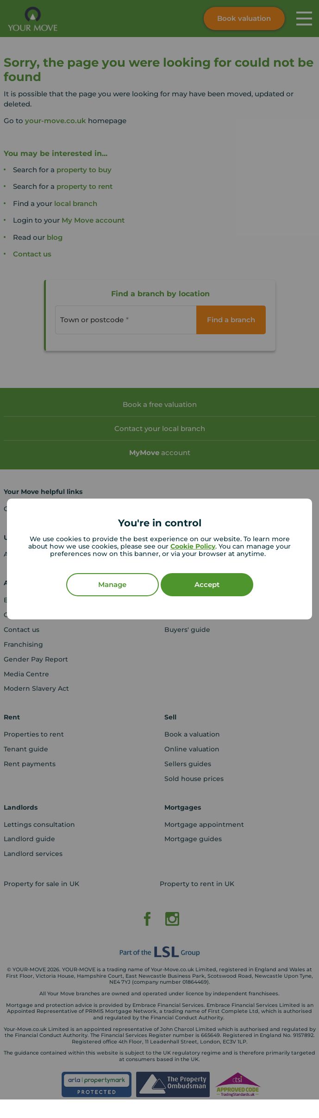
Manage (112, 584)
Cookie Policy (192, 546)
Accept (206, 584)
